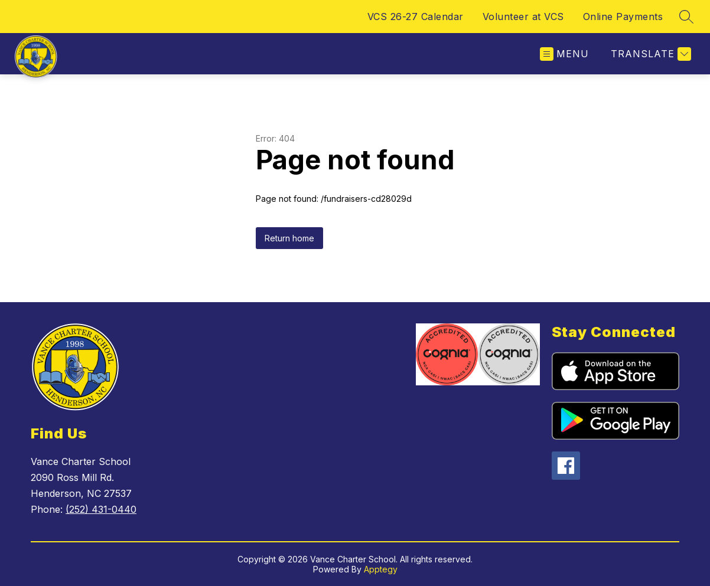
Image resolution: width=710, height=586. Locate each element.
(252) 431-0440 (101, 509)
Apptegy (381, 569)
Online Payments (623, 16)
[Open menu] (564, 54)
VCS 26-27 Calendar (415, 16)
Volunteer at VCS (523, 16)
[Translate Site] (649, 54)
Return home (289, 238)
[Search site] (686, 16)
